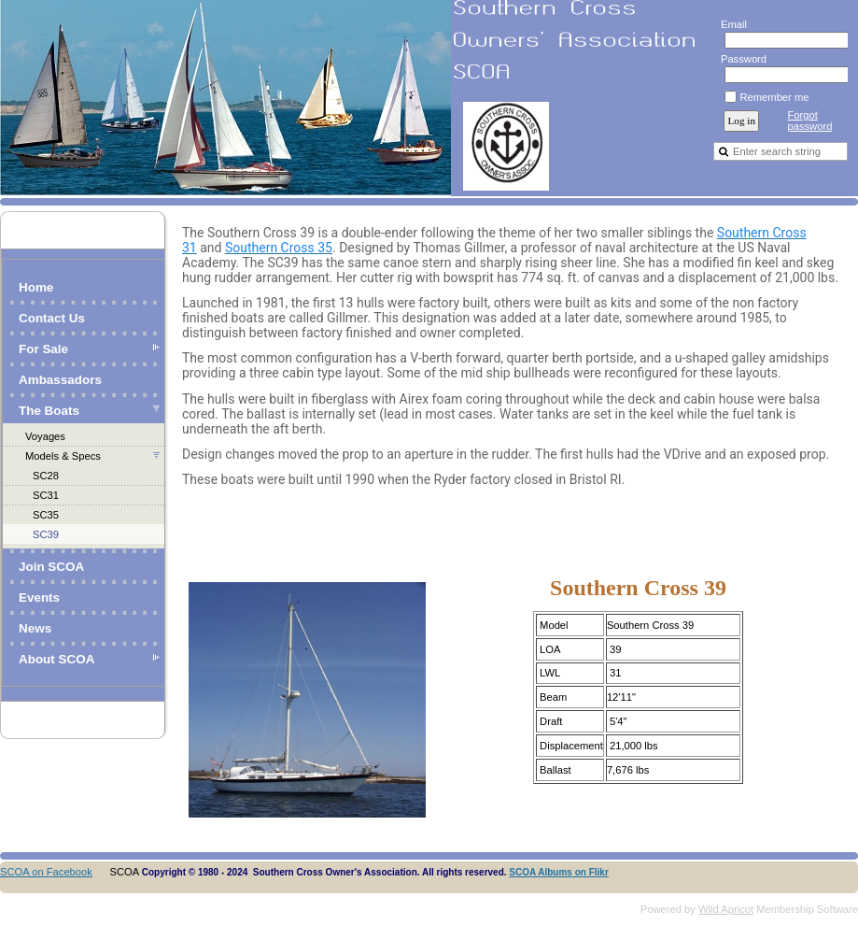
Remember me (774, 97)
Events (39, 598)
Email (729, 24)
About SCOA (56, 659)
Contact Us (52, 318)
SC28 (46, 475)
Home (36, 287)
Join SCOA (51, 567)
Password (740, 58)
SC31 (46, 495)
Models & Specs (63, 456)
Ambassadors (60, 380)
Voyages (45, 436)
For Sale (43, 349)
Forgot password (809, 120)
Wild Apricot (725, 909)
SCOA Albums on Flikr (559, 872)
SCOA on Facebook (46, 871)
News (35, 628)
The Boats (49, 411)
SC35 (46, 514)
